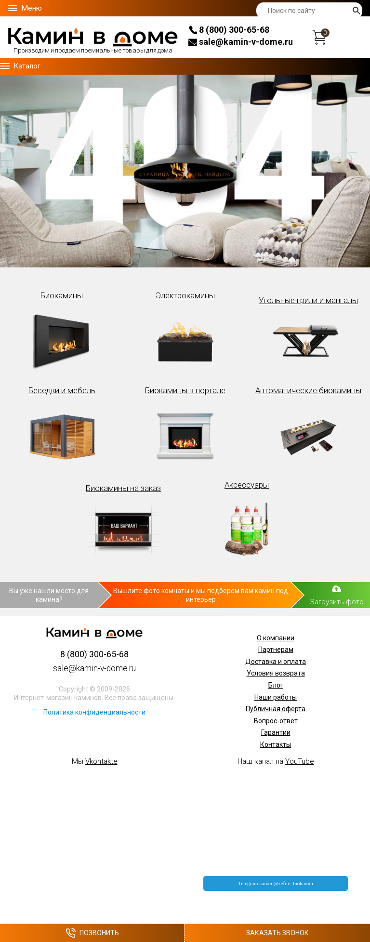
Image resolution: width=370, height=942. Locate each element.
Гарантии (276, 732)
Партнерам (275, 649)
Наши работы (275, 697)
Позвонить (92, 933)
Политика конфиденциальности (94, 712)
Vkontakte (101, 761)
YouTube (299, 761)
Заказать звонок (277, 933)
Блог (275, 685)
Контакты (275, 744)
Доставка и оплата (275, 661)
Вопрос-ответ (276, 721)
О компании (275, 638)
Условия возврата (276, 673)
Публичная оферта (275, 709)
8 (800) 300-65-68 (228, 30)
